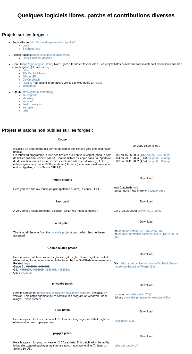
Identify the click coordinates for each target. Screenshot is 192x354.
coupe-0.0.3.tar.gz (159, 161)
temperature (157, 190)
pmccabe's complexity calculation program (63, 292)
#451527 (25, 269)
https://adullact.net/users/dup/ (51, 54)
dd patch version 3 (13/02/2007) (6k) (141, 230)
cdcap (26, 70)
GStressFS (30, 76)
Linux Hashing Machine (37, 57)
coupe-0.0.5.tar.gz (158, 154)
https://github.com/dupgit (37, 91)
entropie (28, 107)
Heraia (27, 82)
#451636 (63, 269)
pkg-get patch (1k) (126, 345)
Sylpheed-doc (31, 48)
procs (26, 45)
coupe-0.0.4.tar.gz (159, 158)
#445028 (31, 266)
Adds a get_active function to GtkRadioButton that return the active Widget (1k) (146, 265)
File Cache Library (34, 73)
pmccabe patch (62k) (138, 294)
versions (28, 101)
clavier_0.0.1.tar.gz (149, 210)
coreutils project (61, 232)
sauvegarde (30, 95)
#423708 (26, 272)
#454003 (43, 266)
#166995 (50, 269)
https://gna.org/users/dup (37, 64)
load (135, 187)
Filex (40, 319)
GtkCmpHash (31, 79)
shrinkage (29, 98)
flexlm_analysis (32, 104)
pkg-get (42, 342)
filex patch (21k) (125, 320)
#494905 (38, 269)
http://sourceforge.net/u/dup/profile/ (52, 42)
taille (26, 110)
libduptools (29, 85)
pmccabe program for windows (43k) (147, 297)
